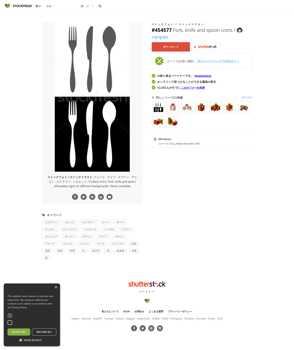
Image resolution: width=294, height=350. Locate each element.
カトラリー (88, 222)
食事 (134, 250)
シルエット (91, 229)
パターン (119, 236)
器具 (47, 250)
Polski (165, 318)
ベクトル (67, 243)
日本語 (156, 318)
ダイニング (51, 236)
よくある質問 (156, 311)
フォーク (50, 243)
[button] (32, 340)
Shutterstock (203, 76)
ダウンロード (171, 47)
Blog (126, 311)
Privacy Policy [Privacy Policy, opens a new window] (19, 307)
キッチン (50, 229)
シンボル (109, 229)
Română (189, 318)
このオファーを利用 (193, 88)
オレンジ (70, 222)
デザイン (87, 236)
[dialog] (32, 314)
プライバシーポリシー (180, 311)
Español (97, 318)
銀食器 (120, 250)
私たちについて (110, 311)
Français (108, 318)
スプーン (126, 229)
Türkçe (211, 318)
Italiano (120, 318)
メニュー (84, 243)
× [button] (55, 287)
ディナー (70, 236)
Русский (201, 318)
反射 (133, 243)
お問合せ (139, 311)
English (76, 318)
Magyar (130, 318)
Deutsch (86, 318)
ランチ (100, 243)
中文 (220, 318)
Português (176, 318)
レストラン (118, 243)
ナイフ (103, 236)
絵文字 (96, 250)
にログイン (51, 222)
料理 (72, 250)
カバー (105, 222)
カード (120, 222)
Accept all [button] (19, 332)
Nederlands (143, 318)
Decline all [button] (44, 332)
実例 (60, 250)
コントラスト (69, 229)
